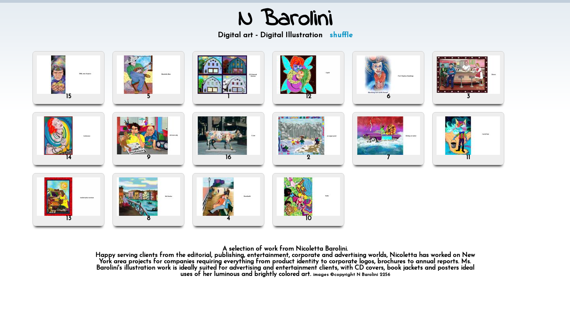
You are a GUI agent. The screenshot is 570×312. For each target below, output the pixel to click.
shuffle (341, 35)
